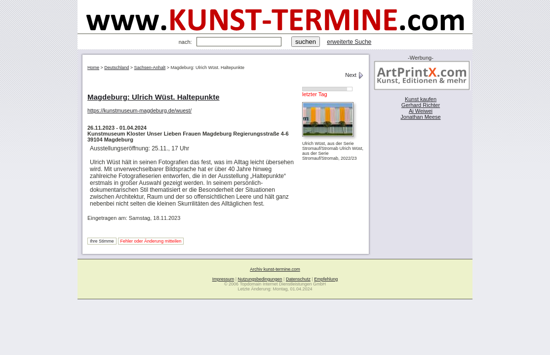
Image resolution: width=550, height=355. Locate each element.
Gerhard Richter (420, 105)
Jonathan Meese (420, 117)
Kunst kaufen (420, 99)
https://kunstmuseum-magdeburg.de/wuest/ (139, 110)
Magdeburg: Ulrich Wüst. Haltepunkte (153, 97)
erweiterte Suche (349, 41)
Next (354, 75)
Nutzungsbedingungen (260, 279)
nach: (185, 42)
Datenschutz (298, 279)
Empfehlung (326, 279)
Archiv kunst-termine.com (275, 269)
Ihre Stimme (102, 241)
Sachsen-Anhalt (150, 67)
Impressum (223, 279)
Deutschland (116, 67)
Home (93, 67)
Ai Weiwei (420, 111)
